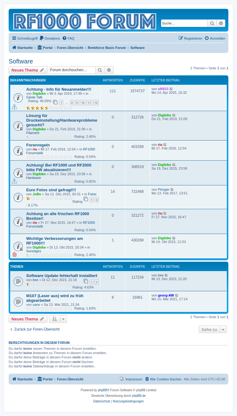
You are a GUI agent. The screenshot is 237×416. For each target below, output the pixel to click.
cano (36, 304)
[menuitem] (49, 38)
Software (21, 61)
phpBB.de (139, 395)
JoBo (37, 194)
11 (89, 103)
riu (35, 149)
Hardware (33, 178)
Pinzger (163, 189)
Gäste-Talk (34, 97)
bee (35, 280)
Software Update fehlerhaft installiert (61, 275)
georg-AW (166, 295)
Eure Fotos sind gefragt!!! (51, 190)
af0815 (163, 89)
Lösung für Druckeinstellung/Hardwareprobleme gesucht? (61, 120)
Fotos (92, 194)
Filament (32, 133)
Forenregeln (38, 145)
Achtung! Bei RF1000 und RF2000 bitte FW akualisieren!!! (58, 167)
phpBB (102, 390)
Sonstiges (33, 251)
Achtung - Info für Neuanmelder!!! (58, 89)
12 (96, 103)
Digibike (39, 93)
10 (82, 103)
